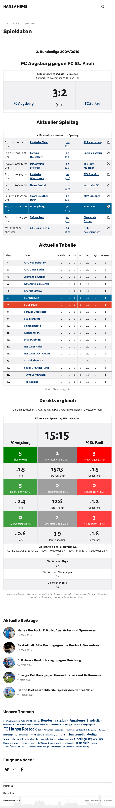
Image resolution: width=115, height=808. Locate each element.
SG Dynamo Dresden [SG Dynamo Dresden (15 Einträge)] (19, 743)
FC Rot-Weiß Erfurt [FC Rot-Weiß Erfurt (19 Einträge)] (45, 730)
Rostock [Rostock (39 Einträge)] (7, 743)
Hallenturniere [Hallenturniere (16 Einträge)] (91, 730)
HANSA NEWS (15, 6)
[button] (102, 6)
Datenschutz (8, 793)
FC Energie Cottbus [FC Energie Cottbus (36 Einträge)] (71, 725)
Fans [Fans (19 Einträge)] (29, 725)
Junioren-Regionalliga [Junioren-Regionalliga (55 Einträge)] (14, 739)
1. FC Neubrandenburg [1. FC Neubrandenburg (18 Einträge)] (11, 721)
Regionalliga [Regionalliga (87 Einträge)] (95, 739)
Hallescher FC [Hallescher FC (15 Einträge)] (103, 730)
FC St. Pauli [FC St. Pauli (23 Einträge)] (70, 730)
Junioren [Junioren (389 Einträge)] (61, 734)
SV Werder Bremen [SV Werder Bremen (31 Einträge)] (46, 743)
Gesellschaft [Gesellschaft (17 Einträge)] (80, 730)
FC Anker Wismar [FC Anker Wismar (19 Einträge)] (38, 725)
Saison (16, 23)
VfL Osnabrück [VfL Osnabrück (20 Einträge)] (68, 747)
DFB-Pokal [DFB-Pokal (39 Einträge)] (21, 725)
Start (5, 23)
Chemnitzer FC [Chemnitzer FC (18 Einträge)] (8, 725)
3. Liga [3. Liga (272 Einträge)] (63, 720)
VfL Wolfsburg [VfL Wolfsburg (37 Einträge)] (82, 747)
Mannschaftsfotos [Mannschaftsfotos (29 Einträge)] (48, 739)
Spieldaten (29, 23)
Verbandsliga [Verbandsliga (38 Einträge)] (43, 747)
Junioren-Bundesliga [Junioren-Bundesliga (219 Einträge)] (83, 734)
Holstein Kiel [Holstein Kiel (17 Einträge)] (48, 735)
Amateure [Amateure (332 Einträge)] (77, 720)
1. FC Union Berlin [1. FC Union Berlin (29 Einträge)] (29, 721)
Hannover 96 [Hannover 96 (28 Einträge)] (23, 735)
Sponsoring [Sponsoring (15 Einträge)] (32, 743)
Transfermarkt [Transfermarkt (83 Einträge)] (11, 746)
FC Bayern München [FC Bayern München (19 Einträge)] (53, 725)
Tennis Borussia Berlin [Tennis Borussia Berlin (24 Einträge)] (65, 743)
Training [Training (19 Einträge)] (94, 743)
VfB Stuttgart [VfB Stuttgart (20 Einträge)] (56, 747)
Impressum (8, 786)
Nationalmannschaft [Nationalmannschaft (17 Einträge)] (65, 739)
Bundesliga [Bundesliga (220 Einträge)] (94, 720)
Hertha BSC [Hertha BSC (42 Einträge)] (36, 734)
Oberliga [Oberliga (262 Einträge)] (80, 739)
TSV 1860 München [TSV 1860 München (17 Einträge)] (28, 747)
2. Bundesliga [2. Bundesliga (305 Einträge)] (48, 720)
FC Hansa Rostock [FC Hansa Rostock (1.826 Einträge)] (20, 729)
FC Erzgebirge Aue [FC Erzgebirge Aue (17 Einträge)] (88, 725)
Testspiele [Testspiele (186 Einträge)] (82, 743)
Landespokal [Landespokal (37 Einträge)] (33, 739)
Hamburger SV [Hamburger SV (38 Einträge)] (10, 735)
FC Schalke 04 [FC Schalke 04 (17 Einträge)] (59, 730)
